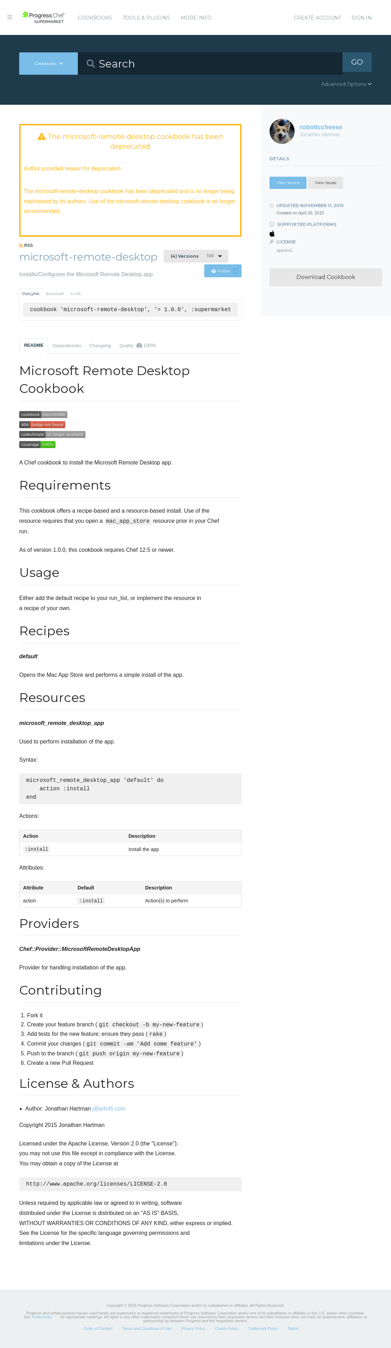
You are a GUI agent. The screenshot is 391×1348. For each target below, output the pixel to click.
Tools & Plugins (146, 18)
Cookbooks (95, 18)
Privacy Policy (193, 1332)
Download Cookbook (325, 277)
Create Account (317, 18)
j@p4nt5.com (109, 1111)
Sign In (362, 18)
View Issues (325, 182)
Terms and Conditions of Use (146, 1332)
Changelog (100, 346)
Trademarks (41, 1320)
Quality (137, 346)
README (33, 346)
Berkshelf (55, 294)
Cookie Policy (226, 1332)
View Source (288, 182)
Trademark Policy (263, 1332)
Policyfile (30, 294)
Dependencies (66, 346)
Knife (76, 294)
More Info (196, 18)
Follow (224, 272)
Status (293, 1332)
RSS (26, 246)
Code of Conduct (98, 1332)
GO (357, 63)
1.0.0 (192, 256)
